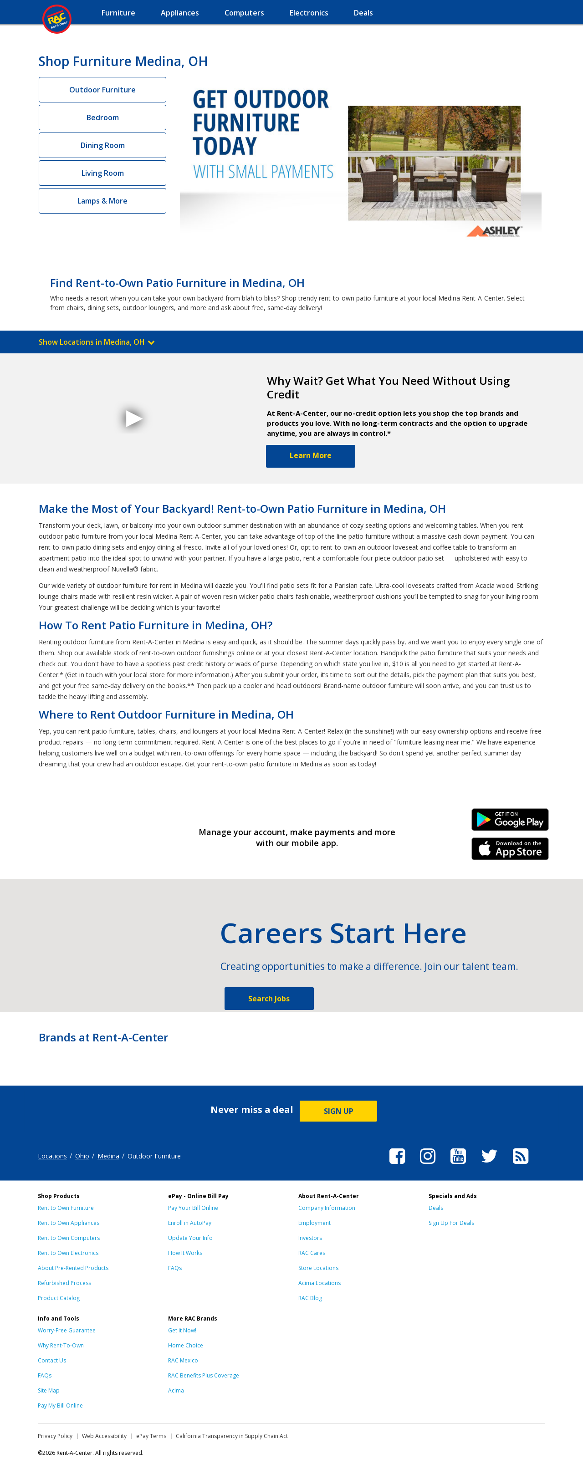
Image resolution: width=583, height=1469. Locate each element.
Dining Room (103, 145)
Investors (310, 1238)
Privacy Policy (55, 1436)
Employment (314, 1223)
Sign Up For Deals (451, 1223)
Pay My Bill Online (60, 1405)
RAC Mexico (183, 1360)
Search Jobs (269, 999)
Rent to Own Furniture (66, 1208)
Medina (108, 1156)
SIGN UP (338, 1111)
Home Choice (185, 1345)
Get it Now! (182, 1330)
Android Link (510, 823)
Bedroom (103, 117)
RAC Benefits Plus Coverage (203, 1375)
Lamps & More (102, 201)
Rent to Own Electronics (68, 1253)
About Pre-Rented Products (73, 1268)
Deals (436, 1208)
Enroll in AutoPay (189, 1223)
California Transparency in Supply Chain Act (232, 1436)
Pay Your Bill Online (193, 1208)
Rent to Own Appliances (68, 1223)
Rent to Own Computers (69, 1238)
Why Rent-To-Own (61, 1345)
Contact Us (52, 1360)
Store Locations (318, 1268)
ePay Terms (151, 1436)
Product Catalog (59, 1298)
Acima (176, 1390)
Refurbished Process (64, 1283)
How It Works (185, 1253)
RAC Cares (311, 1253)
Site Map (49, 1390)
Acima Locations (319, 1283)
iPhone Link (510, 852)
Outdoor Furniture (102, 90)
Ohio (82, 1156)
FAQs (175, 1268)
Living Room (103, 173)
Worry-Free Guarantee (67, 1330)
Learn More (311, 455)
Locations (52, 1156)
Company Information (326, 1208)
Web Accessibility (104, 1436)
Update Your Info (190, 1238)
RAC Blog (310, 1298)
